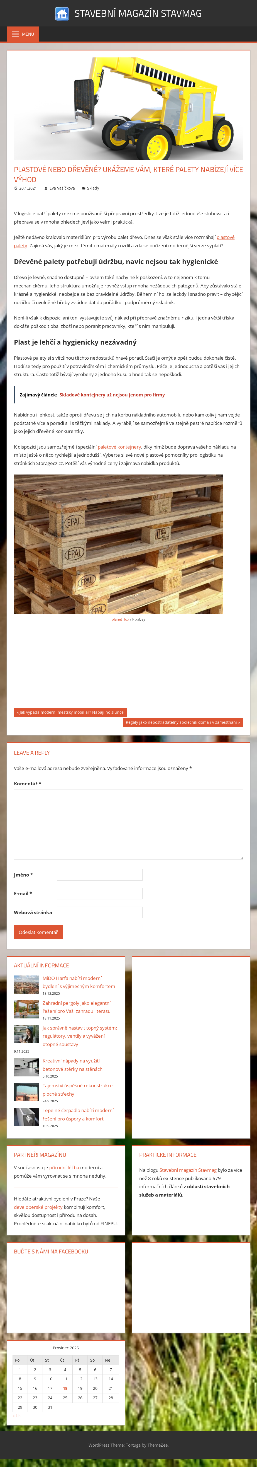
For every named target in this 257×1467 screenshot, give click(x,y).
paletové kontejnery (119, 446)
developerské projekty (38, 1207)
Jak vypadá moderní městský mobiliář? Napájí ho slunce (71, 713)
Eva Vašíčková (62, 188)
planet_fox (120, 619)
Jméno (23, 875)
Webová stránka (33, 912)
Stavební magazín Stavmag (138, 13)
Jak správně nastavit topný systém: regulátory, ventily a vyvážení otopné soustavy (80, 1035)
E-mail (23, 893)
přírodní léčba (64, 1167)
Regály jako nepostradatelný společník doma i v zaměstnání (181, 723)
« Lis (17, 1415)
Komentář (27, 783)
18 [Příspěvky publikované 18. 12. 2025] (65, 1388)
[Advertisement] (128, 669)
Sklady (93, 188)
